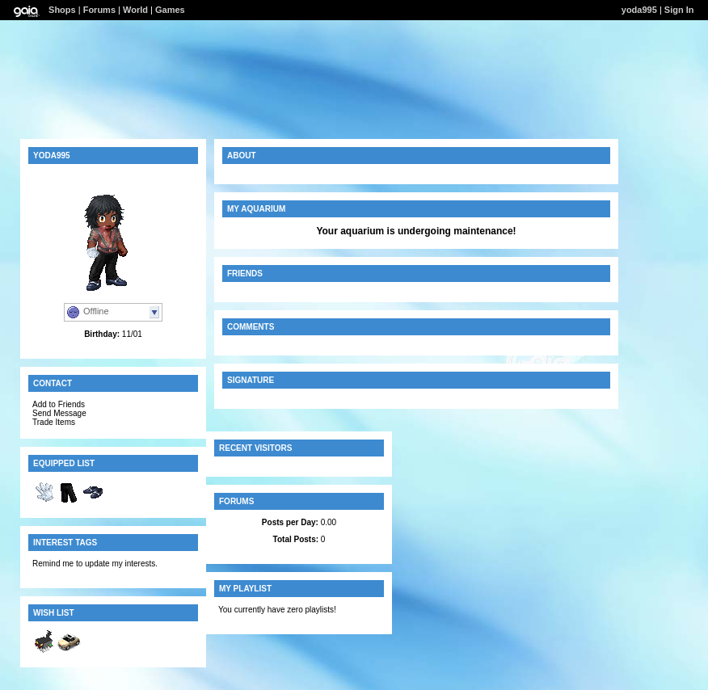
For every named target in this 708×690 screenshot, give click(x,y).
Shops (62, 10)
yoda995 (639, 10)
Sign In (679, 10)
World (135, 10)
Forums (99, 10)
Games (170, 10)
